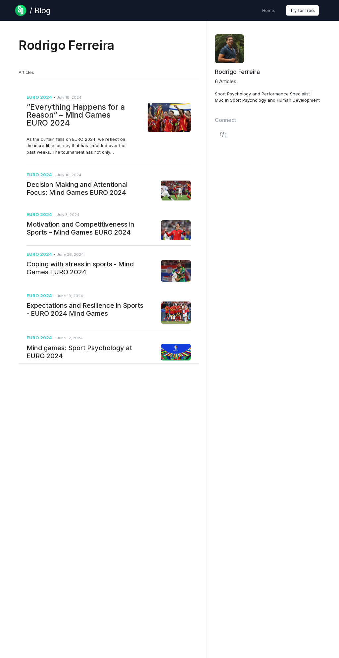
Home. (268, 10)
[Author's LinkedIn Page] (221, 134)
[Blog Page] (33, 10)
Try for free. (302, 10)
